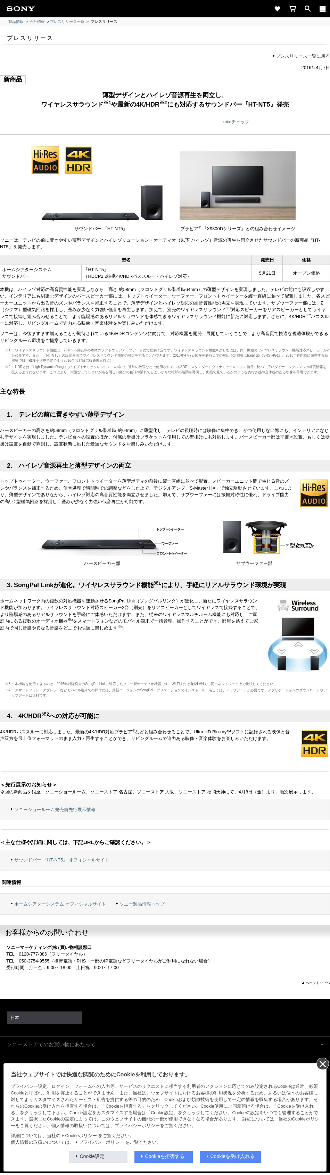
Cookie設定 (92, 1156)
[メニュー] (322, 8)
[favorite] (277, 8)
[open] (307, 8)
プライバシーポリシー (101, 1142)
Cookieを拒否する (165, 1156)
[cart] (292, 8)
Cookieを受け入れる (233, 1156)
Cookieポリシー (81, 1135)
